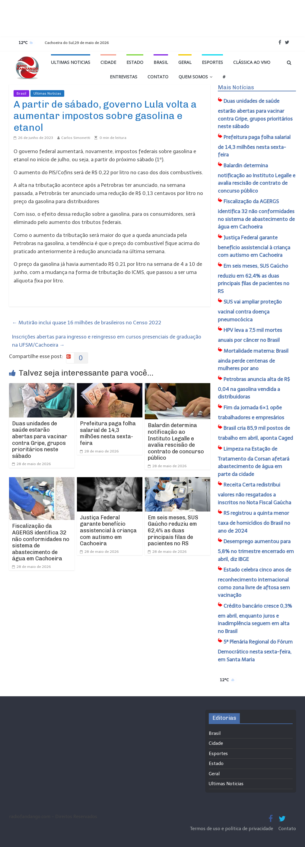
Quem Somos (193, 77)
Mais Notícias (236, 87)
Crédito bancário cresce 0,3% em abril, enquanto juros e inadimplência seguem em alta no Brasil (255, 618)
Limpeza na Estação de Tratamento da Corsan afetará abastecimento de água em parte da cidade (253, 461)
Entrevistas (123, 77)
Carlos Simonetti (75, 138)
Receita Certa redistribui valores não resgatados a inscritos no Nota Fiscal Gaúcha (254, 493)
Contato (158, 77)
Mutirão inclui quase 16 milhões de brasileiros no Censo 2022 (86, 323)
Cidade (108, 62)
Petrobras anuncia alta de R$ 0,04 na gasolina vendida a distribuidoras (254, 388)
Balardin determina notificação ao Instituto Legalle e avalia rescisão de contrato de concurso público (176, 441)
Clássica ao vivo (251, 62)
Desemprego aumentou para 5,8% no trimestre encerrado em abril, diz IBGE (256, 550)
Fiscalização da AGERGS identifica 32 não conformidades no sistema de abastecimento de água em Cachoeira (40, 542)
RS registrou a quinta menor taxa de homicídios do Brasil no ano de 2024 (254, 522)
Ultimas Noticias (70, 62)
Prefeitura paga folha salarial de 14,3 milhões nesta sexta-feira (108, 433)
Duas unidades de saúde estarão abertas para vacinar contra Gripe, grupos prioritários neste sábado (39, 439)
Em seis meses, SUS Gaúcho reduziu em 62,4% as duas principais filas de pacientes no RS (173, 530)
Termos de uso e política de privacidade (232, 828)
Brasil (161, 62)
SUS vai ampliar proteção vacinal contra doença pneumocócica (250, 311)
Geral (185, 62)
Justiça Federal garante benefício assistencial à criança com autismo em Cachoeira (108, 530)
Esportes (212, 62)
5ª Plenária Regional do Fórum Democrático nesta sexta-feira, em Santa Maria (255, 651)
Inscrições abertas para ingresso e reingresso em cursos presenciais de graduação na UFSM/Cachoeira (106, 341)
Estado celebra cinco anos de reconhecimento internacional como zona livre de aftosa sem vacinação (254, 582)
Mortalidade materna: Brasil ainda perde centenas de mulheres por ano (253, 360)
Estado (134, 62)
